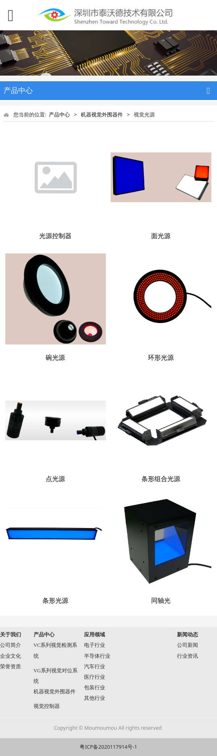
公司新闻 (187, 645)
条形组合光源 (160, 478)
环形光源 (161, 357)
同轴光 (161, 600)
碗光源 (55, 357)
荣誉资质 (10, 666)
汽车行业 (94, 666)
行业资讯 (187, 656)
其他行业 (94, 698)
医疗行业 (94, 677)
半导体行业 (97, 656)
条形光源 (55, 600)
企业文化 (10, 656)
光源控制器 (55, 235)
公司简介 (10, 645)
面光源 (161, 235)
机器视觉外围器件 (102, 114)
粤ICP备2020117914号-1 (108, 746)
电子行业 (94, 645)
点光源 (55, 478)
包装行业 (94, 688)
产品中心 (59, 114)
